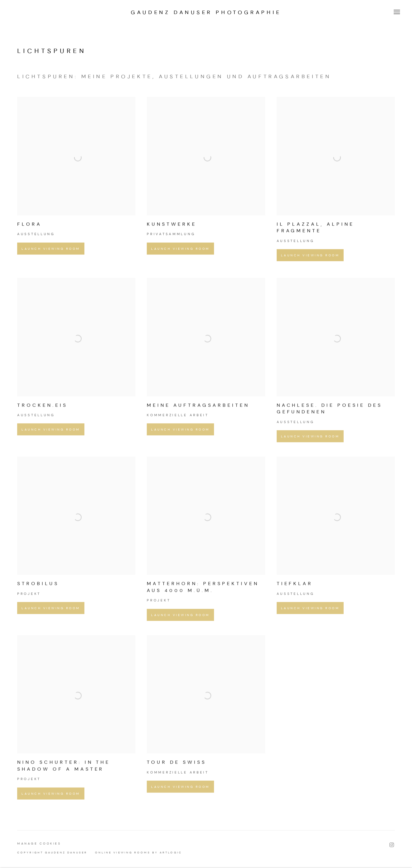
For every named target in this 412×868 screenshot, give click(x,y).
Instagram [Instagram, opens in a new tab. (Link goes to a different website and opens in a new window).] (392, 845)
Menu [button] (396, 12)
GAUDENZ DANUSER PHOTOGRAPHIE (206, 12)
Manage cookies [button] (39, 844)
